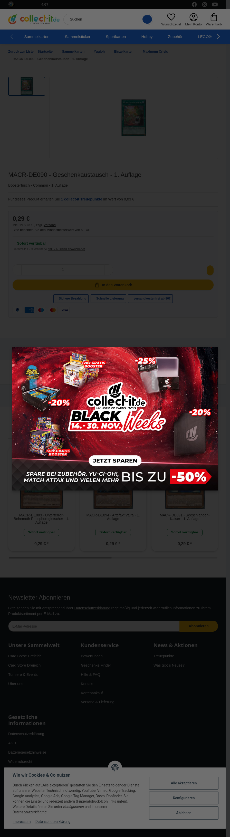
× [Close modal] (212, 352)
